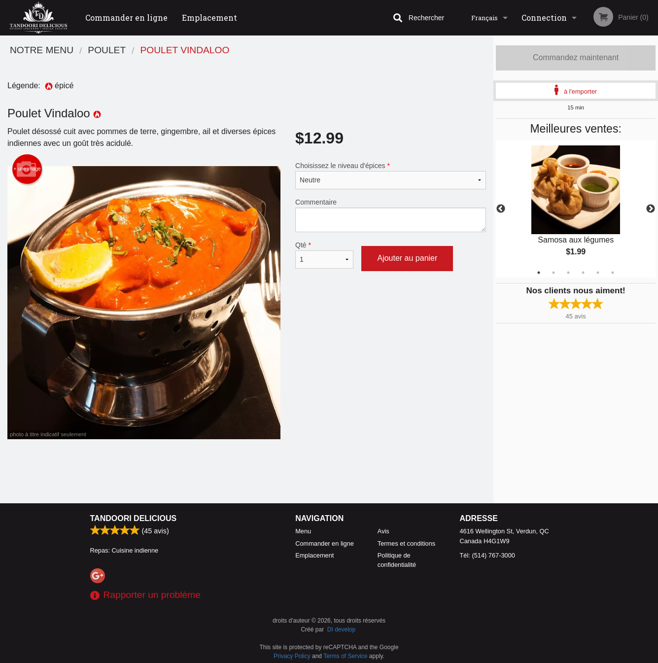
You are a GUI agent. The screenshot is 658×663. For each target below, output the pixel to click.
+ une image (26, 169)
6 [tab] (613, 273)
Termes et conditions (406, 543)
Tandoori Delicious (133, 518)
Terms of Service (345, 656)
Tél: (487, 555)
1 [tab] (539, 273)
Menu (303, 531)
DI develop (341, 629)
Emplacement (209, 17)
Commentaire (390, 215)
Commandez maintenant (576, 57)
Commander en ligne (126, 17)
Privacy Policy (292, 656)
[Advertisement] (246, 471)
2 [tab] (553, 273)
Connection (544, 17)
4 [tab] (583, 273)
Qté (324, 255)
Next (651, 209)
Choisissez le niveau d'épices (390, 175)
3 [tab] (568, 273)
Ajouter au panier (407, 258)
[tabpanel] (575, 209)
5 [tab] (598, 273)
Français (484, 18)
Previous (501, 209)
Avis (383, 531)
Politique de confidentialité (397, 560)
